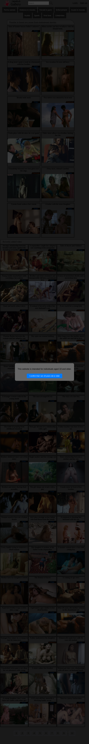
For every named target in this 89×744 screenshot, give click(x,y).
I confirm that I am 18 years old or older (44, 376)
